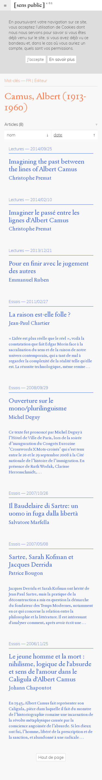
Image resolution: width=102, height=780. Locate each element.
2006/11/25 (37, 643)
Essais (14, 301)
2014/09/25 (41, 148)
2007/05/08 (37, 544)
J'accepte (35, 59)
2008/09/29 (37, 387)
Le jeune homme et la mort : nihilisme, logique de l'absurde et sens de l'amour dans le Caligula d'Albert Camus (50, 668)
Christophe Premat (30, 178)
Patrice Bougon (26, 573)
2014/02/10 (41, 199)
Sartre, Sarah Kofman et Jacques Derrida (41, 561)
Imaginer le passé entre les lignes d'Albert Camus (44, 216)
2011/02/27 (37, 301)
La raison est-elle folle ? (39, 315)
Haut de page (51, 757)
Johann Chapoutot (30, 688)
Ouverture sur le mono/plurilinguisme (38, 404)
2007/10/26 (37, 493)
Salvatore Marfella (29, 522)
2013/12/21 (41, 250)
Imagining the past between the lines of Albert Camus (46, 165)
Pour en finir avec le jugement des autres (49, 267)
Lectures (16, 148)
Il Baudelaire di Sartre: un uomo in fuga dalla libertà (43, 509)
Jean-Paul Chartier (29, 323)
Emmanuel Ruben (29, 280)
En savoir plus (62, 59)
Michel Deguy (24, 417)
